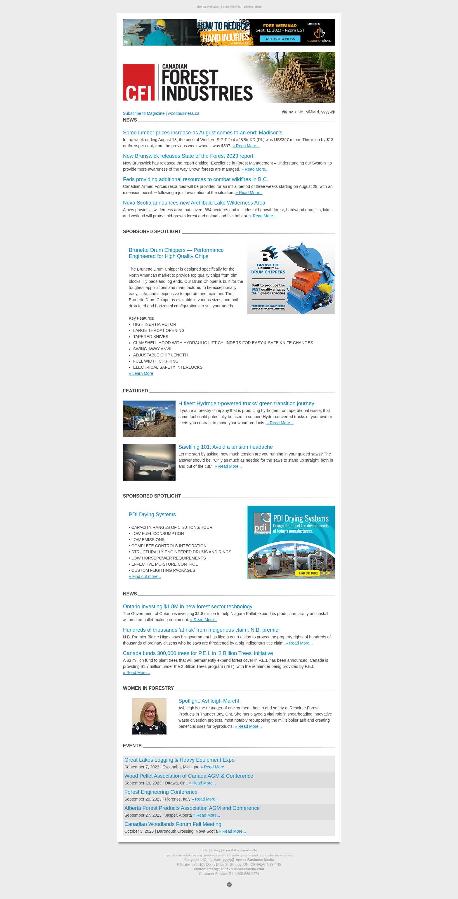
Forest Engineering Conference (160, 792)
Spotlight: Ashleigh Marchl (208, 701)
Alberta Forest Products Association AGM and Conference (192, 808)
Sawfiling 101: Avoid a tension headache (225, 447)
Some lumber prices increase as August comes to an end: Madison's (202, 133)
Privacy (215, 850)
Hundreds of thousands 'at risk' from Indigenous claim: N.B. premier (201, 630)
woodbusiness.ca (183, 113)
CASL (204, 850)
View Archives (232, 6)
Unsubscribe (249, 850)
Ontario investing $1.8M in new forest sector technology (187, 606)
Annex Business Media (255, 860)
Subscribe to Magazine (143, 113)
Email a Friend (253, 6)
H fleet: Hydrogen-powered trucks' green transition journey (246, 403)
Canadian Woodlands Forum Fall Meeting (174, 824)
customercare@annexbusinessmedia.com (229, 869)
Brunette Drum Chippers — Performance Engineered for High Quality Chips (176, 253)
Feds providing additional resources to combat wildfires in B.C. (195, 179)
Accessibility (231, 850)
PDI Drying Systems (152, 514)
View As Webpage (208, 6)
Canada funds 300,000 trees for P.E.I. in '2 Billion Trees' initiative (198, 653)
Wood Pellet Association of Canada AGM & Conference (188, 776)
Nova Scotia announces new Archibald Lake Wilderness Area (194, 203)
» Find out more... (145, 576)
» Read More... (246, 145)
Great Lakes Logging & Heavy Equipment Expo (179, 760)
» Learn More (141, 373)
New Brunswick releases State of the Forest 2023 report (188, 156)
